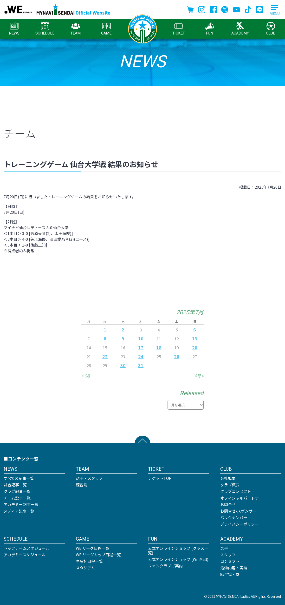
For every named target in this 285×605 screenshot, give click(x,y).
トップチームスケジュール (27, 548)
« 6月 (85, 375)
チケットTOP (159, 478)
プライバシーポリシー (239, 524)
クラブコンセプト (235, 491)
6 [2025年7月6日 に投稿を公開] (194, 329)
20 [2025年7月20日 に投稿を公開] (194, 347)
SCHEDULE (44, 28)
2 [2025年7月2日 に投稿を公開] (123, 329)
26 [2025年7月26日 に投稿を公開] (176, 356)
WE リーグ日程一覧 (92, 548)
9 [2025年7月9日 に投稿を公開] (123, 338)
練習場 (81, 485)
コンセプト (230, 561)
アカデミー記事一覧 (21, 504)
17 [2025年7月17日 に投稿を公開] (140, 347)
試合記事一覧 (15, 485)
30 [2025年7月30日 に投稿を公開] (123, 365)
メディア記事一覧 (19, 511)
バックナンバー (233, 517)
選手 (224, 548)
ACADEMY (240, 28)
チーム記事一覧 (17, 498)
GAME (106, 28)
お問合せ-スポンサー (238, 511)
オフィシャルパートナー (241, 498)
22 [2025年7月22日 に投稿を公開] (105, 356)
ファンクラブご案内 (165, 566)
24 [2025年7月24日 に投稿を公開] (140, 356)
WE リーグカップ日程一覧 (98, 554)
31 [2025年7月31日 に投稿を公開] (140, 365)
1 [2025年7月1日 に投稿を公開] (105, 329)
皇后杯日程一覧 (89, 561)
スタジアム (85, 568)
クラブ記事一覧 (17, 491)
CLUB (270, 28)
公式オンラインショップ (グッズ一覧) (178, 550)
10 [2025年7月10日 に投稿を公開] (140, 338)
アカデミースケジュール (24, 554)
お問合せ (228, 504)
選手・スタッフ (89, 478)
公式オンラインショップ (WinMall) (178, 559)
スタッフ (228, 554)
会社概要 (228, 478)
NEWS (14, 28)
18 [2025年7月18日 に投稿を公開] (159, 347)
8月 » (199, 375)
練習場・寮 (230, 574)
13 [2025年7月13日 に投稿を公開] (194, 338)
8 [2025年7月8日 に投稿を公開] (105, 338)
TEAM (76, 28)
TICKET (178, 28)
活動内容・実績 (233, 568)
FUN (209, 28)
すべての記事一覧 (19, 478)
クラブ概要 (230, 485)
